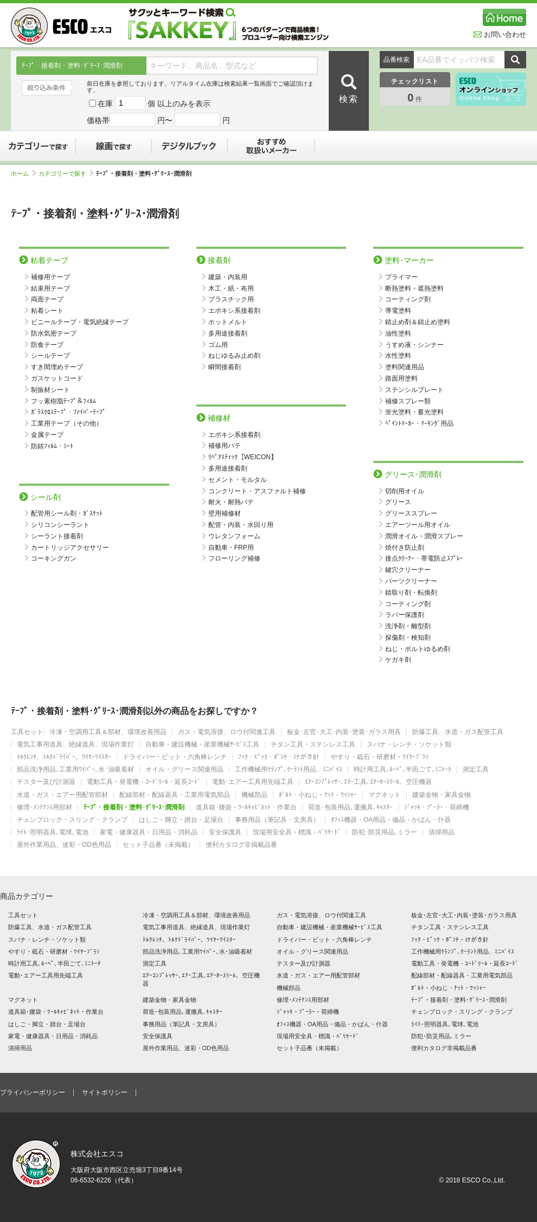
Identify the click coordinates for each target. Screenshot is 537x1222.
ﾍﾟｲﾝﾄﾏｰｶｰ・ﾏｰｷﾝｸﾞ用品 (419, 423)
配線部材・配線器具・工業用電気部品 (174, 795)
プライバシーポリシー (32, 1092)
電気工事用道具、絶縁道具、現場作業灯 (75, 744)
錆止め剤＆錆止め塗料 (417, 322)
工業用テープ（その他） (67, 423)
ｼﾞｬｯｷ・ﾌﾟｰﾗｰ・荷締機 (436, 807)
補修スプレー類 (408, 401)
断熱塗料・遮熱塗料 (414, 288)
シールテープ (50, 355)
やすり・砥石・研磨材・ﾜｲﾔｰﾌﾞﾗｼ (380, 757)
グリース (398, 502)
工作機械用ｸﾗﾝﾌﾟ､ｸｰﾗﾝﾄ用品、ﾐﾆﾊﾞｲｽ (288, 769)
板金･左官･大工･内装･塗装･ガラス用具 (344, 732)
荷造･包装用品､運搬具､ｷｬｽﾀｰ (350, 807)
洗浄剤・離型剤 (408, 626)
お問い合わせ (500, 34)
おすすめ (271, 146)
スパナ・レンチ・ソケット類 (409, 744)
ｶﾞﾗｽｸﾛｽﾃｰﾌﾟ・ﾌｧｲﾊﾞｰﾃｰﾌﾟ (68, 412)
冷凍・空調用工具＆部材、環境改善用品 (108, 732)
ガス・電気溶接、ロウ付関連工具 (227, 732)
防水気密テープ (53, 333)
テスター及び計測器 (46, 782)
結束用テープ (50, 288)
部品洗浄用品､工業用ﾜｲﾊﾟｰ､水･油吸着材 (75, 769)
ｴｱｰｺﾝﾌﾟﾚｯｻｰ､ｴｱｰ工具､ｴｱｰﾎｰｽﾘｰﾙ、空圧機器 (368, 782)
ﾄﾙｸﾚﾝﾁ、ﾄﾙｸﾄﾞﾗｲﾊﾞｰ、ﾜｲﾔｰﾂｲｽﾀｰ (64, 757)
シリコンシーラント (60, 525)
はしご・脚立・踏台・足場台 (181, 820)
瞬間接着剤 (224, 367)
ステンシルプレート (414, 390)
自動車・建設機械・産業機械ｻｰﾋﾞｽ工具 (202, 744)
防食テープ (47, 345)
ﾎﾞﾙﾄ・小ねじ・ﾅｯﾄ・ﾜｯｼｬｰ (318, 795)
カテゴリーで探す (38, 146)
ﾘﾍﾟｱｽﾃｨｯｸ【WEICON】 (242, 457)
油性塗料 (398, 333)
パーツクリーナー (411, 581)
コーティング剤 (408, 299)
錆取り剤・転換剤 (411, 592)
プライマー (401, 277)
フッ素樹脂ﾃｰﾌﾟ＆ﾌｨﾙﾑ (63, 401)
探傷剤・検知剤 (408, 637)
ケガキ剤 (398, 660)
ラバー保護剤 (404, 615)
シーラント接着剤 (57, 536)
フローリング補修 (234, 558)
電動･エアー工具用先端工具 (252, 782)
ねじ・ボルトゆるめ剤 (417, 649)
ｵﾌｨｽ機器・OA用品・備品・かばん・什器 (391, 820)
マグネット (384, 795)
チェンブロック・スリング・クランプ (72, 820)
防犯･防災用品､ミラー (384, 832)
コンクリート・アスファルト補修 (257, 491)
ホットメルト (227, 322)
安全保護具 (225, 832)
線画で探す (114, 146)
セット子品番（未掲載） (158, 844)
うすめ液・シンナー (414, 345)
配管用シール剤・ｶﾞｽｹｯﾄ (67, 513)
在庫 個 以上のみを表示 (149, 103)
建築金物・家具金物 (441, 795)
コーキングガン (53, 558)
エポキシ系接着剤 (234, 310)
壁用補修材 (224, 513)
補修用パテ (224, 445)
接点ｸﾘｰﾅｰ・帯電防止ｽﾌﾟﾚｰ (424, 558)
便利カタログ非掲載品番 (241, 844)
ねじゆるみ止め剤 (234, 355)
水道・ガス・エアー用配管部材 (62, 795)
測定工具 (476, 769)
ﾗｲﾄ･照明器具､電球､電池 (52, 832)
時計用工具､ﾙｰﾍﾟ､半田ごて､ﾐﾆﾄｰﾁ (402, 769)
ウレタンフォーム (234, 536)
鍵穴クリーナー (408, 570)
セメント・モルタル (237, 480)
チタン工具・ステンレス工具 (313, 744)
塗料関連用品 (404, 367)
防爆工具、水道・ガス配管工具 (457, 732)
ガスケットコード (57, 378)
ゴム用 (218, 345)
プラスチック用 (231, 299)
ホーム (23, 173)
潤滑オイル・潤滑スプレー (424, 536)
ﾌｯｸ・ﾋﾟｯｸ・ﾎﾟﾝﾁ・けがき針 (278, 757)
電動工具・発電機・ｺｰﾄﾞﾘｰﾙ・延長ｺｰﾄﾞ (144, 782)
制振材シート (50, 390)
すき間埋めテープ (57, 367)
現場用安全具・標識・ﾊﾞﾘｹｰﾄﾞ (297, 832)
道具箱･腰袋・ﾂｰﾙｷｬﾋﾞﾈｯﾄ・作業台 (246, 807)
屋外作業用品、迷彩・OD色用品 (64, 844)
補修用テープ (50, 277)
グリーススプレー (411, 513)
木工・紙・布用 (231, 288)
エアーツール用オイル (417, 525)
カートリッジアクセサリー (70, 547)
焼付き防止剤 (404, 547)
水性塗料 (398, 355)
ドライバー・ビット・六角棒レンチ (175, 757)
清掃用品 (442, 832)
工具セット (27, 732)
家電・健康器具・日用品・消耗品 (148, 832)
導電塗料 (398, 310)
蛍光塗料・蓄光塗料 (414, 412)
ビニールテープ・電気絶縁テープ (80, 322)
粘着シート (47, 310)
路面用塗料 (401, 378)
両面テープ (47, 299)
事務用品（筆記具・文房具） (277, 820)
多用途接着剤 (227, 333)
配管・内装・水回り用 (240, 525)
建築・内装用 (227, 277)
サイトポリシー (104, 1092)
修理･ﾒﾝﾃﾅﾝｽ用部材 (44, 807)
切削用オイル (404, 491)
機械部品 (254, 795)
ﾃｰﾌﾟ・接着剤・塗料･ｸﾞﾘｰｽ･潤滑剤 (134, 807)
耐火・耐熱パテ (231, 502)
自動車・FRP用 (231, 547)
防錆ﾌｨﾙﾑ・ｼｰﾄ (52, 446)
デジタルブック (190, 146)
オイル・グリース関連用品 (184, 769)
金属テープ (47, 435)
